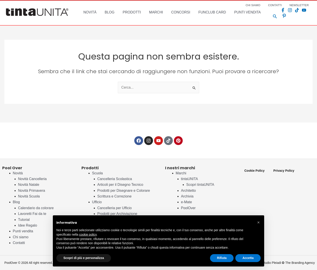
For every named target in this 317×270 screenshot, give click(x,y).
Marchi (181, 173)
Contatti (19, 243)
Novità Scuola (29, 196)
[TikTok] (296, 13)
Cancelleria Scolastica (114, 179)
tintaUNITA (189, 179)
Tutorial (24, 220)
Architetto (188, 190)
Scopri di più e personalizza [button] (83, 258)
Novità (18, 173)
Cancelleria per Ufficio (114, 208)
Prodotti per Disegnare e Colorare (123, 190)
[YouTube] (303, 13)
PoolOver (188, 208)
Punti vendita (23, 231)
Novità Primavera (31, 190)
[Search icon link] (274, 14)
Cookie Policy (254, 170)
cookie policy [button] (88, 234)
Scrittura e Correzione (114, 196)
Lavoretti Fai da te (32, 214)
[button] (258, 222)
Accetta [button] (248, 258)
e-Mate (186, 202)
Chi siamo (20, 237)
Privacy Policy (283, 170)
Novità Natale (28, 184)
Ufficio (97, 202)
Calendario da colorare (36, 208)
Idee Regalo (27, 225)
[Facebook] (282, 13)
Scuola (97, 173)
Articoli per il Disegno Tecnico (120, 184)
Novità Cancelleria (32, 179)
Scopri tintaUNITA (200, 184)
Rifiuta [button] (222, 258)
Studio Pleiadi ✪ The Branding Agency (288, 262)
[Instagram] (289, 13)
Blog (16, 202)
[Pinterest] (310, 13)
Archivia (187, 196)
